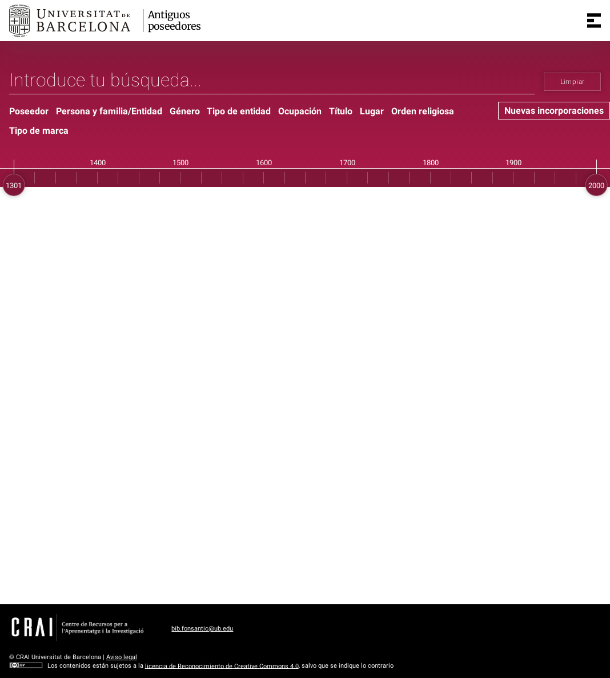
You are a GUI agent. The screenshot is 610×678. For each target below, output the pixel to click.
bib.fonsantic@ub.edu (202, 628)
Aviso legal (121, 657)
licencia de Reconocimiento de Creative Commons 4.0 (222, 665)
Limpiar (572, 82)
